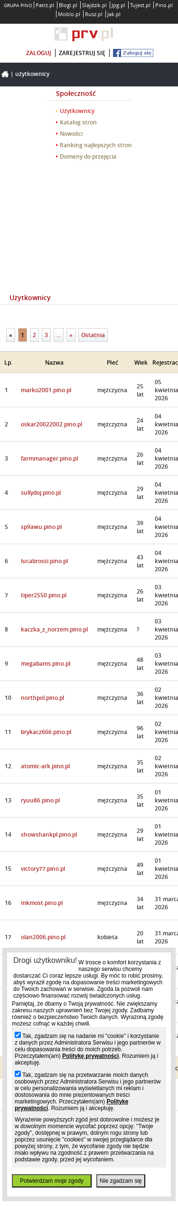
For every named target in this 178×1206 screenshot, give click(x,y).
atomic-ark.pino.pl (45, 766)
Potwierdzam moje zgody (52, 1181)
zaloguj (38, 53)
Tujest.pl (140, 5)
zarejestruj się (82, 53)
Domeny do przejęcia (88, 156)
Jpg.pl (118, 5)
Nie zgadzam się (121, 1181)
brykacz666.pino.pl (46, 732)
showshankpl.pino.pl (49, 834)
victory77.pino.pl (43, 869)
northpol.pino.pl (42, 698)
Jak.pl (114, 14)
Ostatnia (93, 335)
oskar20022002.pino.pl (51, 424)
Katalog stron (78, 122)
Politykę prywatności (90, 1056)
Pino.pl (164, 5)
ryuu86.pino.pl (40, 800)
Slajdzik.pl (94, 5)
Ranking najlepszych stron (96, 145)
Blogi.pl (68, 5)
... (58, 335)
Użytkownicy (32, 74)
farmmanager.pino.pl (49, 458)
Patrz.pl (45, 5)
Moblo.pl (69, 14)
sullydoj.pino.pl (41, 493)
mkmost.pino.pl (42, 903)
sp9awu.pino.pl (41, 527)
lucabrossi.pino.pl (44, 561)
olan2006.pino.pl (43, 937)
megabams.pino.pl (45, 664)
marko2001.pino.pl (46, 390)
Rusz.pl (94, 14)
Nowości (71, 134)
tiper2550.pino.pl (43, 595)
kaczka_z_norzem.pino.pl (54, 629)
